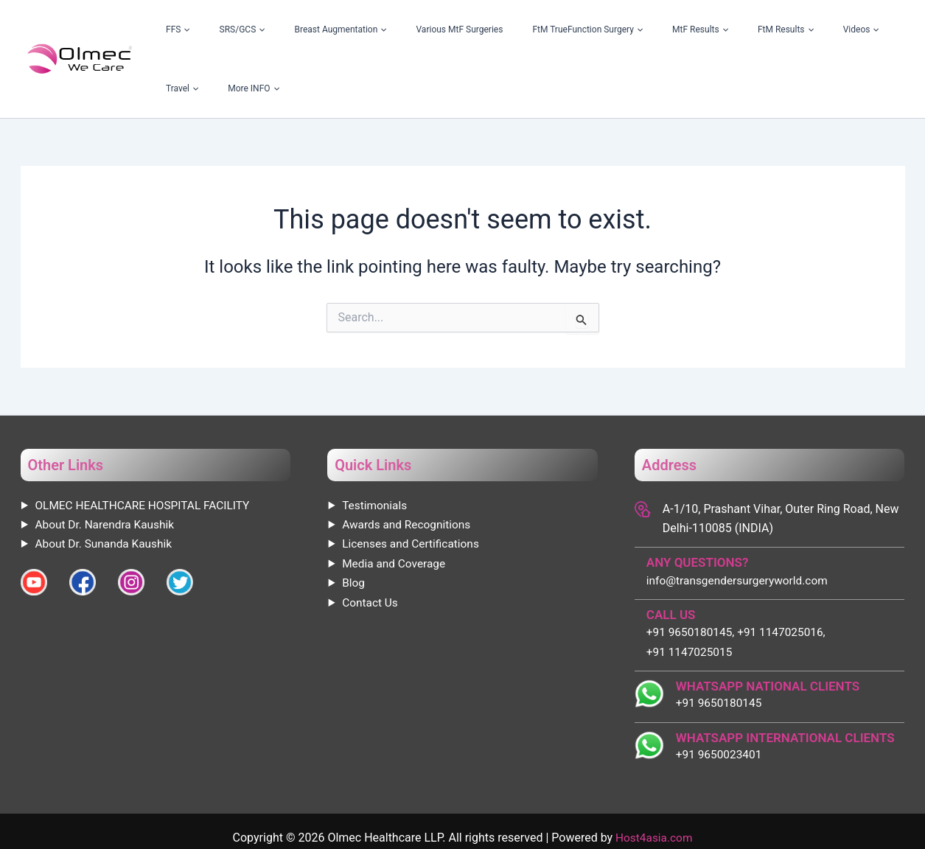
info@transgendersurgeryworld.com (740, 521)
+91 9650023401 (720, 697)
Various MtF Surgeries (456, 29)
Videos (775, 29)
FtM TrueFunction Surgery (564, 29)
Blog (354, 524)
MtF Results (656, 29)
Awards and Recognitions (408, 465)
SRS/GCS (280, 29)
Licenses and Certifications (413, 485)
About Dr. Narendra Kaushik (107, 465)
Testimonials (375, 446)
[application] (244, 29)
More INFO (869, 29)
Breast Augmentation (358, 29)
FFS (237, 29)
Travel (818, 29)
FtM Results (721, 29)
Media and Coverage (395, 504)
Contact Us (371, 544)
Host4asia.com (654, 780)
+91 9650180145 (720, 644)
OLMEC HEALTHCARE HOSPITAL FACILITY (146, 446)
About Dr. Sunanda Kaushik (106, 485)
